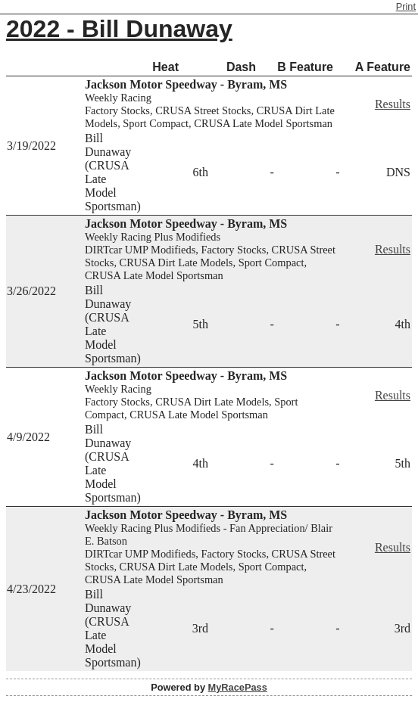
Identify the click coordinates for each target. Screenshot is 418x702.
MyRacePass (237, 687)
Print (406, 6)
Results (392, 104)
